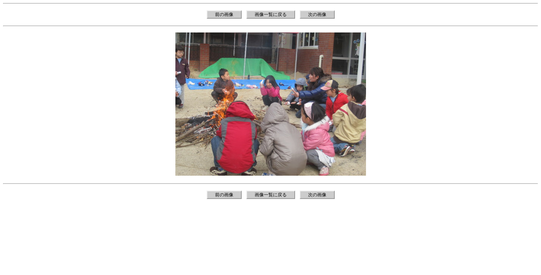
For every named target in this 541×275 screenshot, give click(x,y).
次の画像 (317, 14)
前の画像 (224, 14)
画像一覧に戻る (271, 14)
